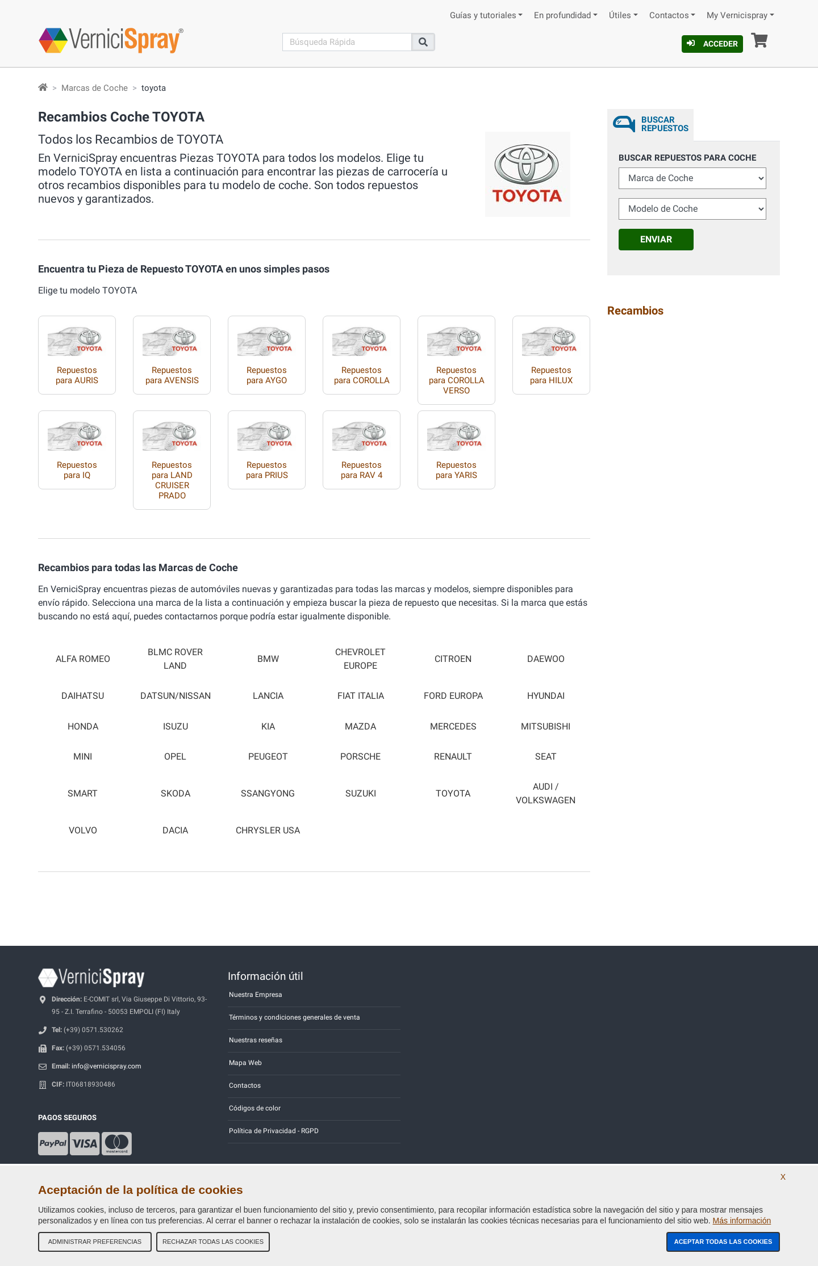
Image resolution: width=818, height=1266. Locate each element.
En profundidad (562, 15)
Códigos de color (255, 1108)
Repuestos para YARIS (456, 470)
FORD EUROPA (453, 696)
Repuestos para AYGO (267, 375)
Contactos (669, 15)
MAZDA (360, 727)
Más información (742, 1220)
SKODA (175, 794)
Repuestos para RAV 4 (361, 470)
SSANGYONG (268, 794)
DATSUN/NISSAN (175, 696)
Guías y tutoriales (483, 15)
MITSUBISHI (545, 727)
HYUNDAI (546, 696)
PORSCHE (360, 757)
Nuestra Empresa (255, 995)
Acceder (712, 43)
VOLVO (83, 830)
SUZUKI (360, 794)
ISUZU (175, 727)
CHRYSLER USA (268, 830)
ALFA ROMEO (83, 659)
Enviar (656, 239)
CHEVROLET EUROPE (360, 658)
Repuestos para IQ (77, 470)
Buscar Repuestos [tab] (664, 124)
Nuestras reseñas (255, 1040)
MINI (82, 757)
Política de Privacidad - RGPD (274, 1131)
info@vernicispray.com (106, 1066)
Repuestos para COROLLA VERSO (457, 380)
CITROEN (453, 659)
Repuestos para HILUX (551, 375)
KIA (268, 727)
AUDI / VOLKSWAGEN (545, 793)
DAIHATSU (82, 696)
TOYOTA (453, 794)
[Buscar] (347, 42)
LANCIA (268, 696)
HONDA (83, 727)
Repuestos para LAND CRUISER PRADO (172, 480)
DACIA (175, 830)
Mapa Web (245, 1063)
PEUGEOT (268, 757)
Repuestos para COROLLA (362, 375)
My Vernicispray (737, 15)
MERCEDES (453, 727)
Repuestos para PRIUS (267, 470)
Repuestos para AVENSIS (172, 375)
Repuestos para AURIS (77, 375)
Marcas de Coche (94, 88)
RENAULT (453, 757)
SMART (83, 794)
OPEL (175, 757)
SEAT (546, 757)
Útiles (620, 15)
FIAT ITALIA (360, 696)
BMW (268, 659)
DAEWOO (546, 659)
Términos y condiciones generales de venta (294, 1017)
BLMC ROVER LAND (175, 658)
